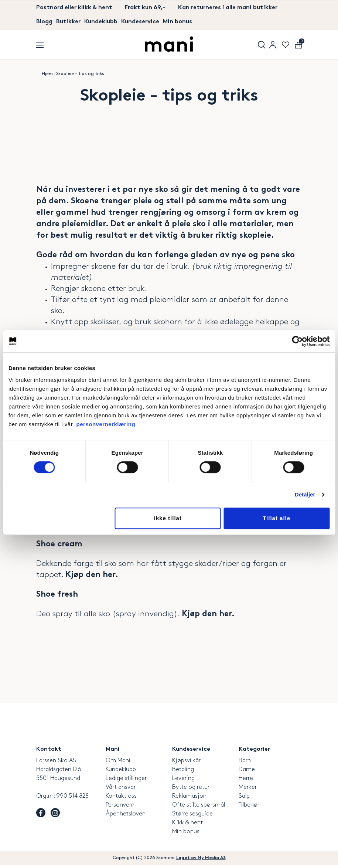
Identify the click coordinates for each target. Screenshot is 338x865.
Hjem (47, 74)
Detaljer (305, 494)
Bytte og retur (190, 787)
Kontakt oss (121, 796)
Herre (246, 778)
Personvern (120, 805)
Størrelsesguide (192, 814)
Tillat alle (276, 518)
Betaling (183, 769)
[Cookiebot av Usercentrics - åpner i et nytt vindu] (297, 341)
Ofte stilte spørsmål (198, 805)
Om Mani (118, 760)
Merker (248, 787)
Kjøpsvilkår (186, 760)
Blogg (44, 22)
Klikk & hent (187, 822)
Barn (245, 760)
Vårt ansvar (121, 787)
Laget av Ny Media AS (201, 858)
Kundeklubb (100, 22)
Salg (244, 796)
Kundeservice (140, 22)
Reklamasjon (189, 796)
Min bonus (177, 22)
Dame (247, 769)
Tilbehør (249, 805)
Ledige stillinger (126, 778)
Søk (261, 44)
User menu (272, 44)
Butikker (68, 22)
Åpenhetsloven (126, 814)
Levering (183, 778)
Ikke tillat (168, 518)
